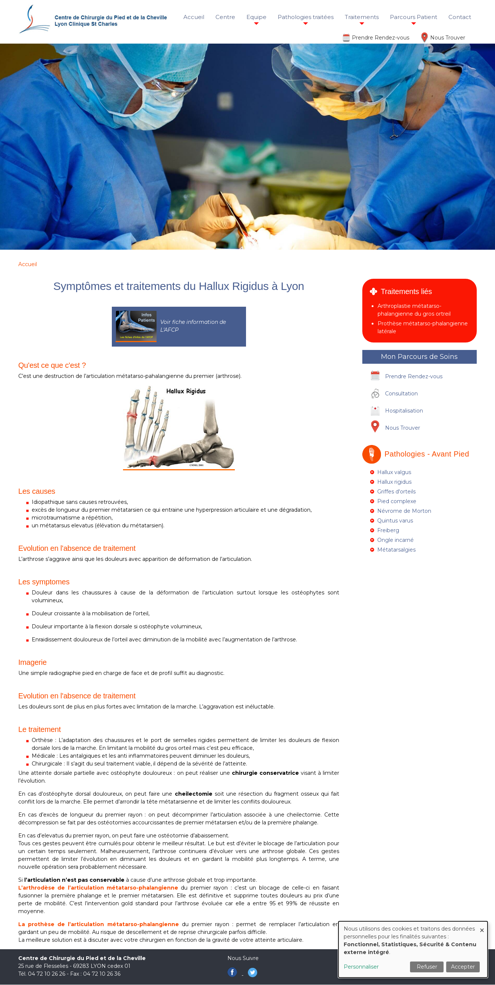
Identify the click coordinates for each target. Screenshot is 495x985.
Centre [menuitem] (225, 16)
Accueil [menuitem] (193, 16)
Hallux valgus (394, 472)
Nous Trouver (447, 37)
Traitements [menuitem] (362, 16)
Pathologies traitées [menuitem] (306, 16)
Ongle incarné (395, 540)
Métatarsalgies (396, 549)
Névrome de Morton (404, 511)
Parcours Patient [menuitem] (413, 16)
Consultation (401, 393)
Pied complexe (396, 501)
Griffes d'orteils (396, 491)
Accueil (27, 264)
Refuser (427, 966)
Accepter (463, 966)
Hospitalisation (404, 410)
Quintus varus (395, 520)
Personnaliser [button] (361, 966)
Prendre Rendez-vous (380, 37)
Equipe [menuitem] (256, 16)
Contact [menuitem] (459, 16)
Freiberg (388, 530)
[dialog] (413, 949)
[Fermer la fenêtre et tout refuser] (482, 926)
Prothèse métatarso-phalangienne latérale (423, 327)
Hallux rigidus (394, 482)
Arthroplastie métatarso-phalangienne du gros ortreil (414, 310)
